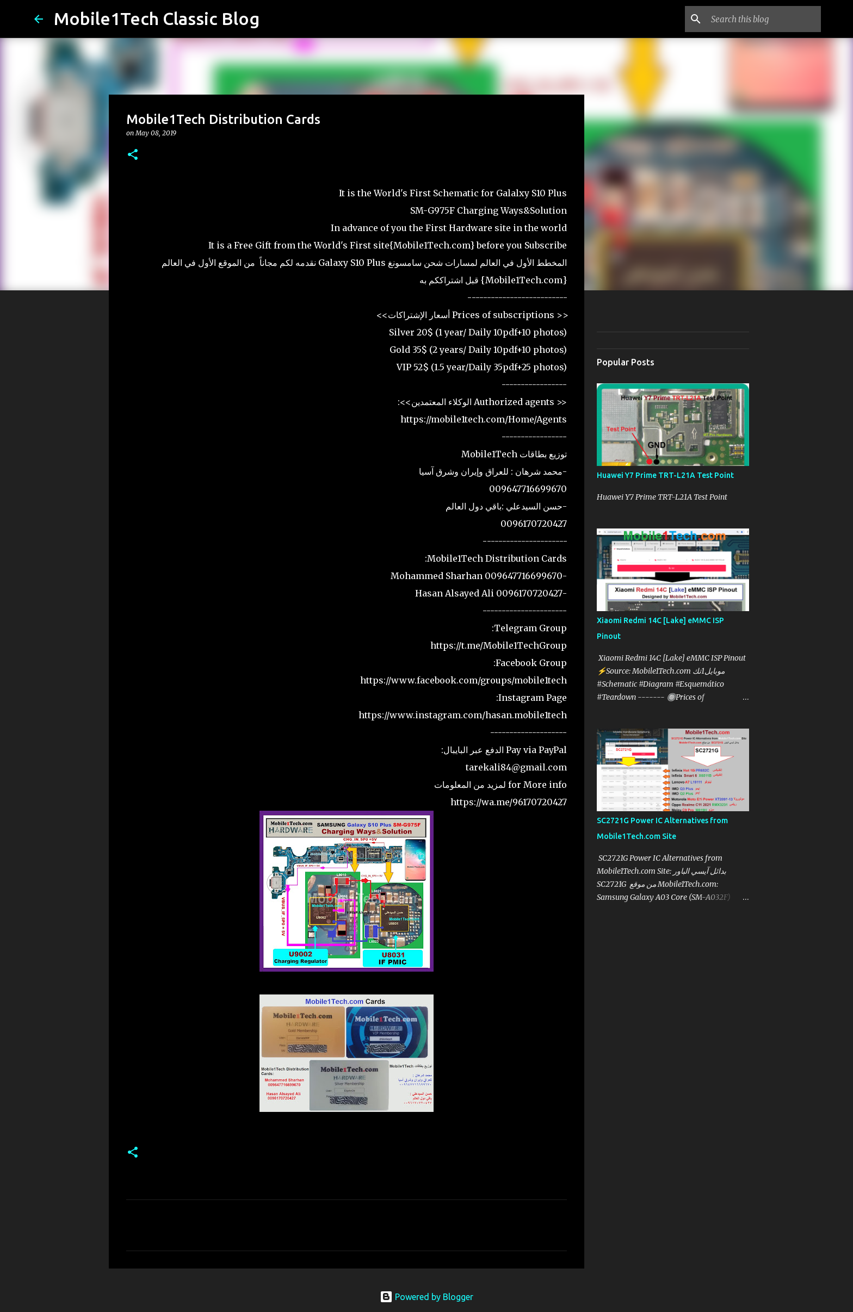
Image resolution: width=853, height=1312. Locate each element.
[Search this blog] (764, 19)
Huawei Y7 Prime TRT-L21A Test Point (665, 475)
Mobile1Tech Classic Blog (156, 18)
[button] (132, 155)
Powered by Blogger (426, 1297)
